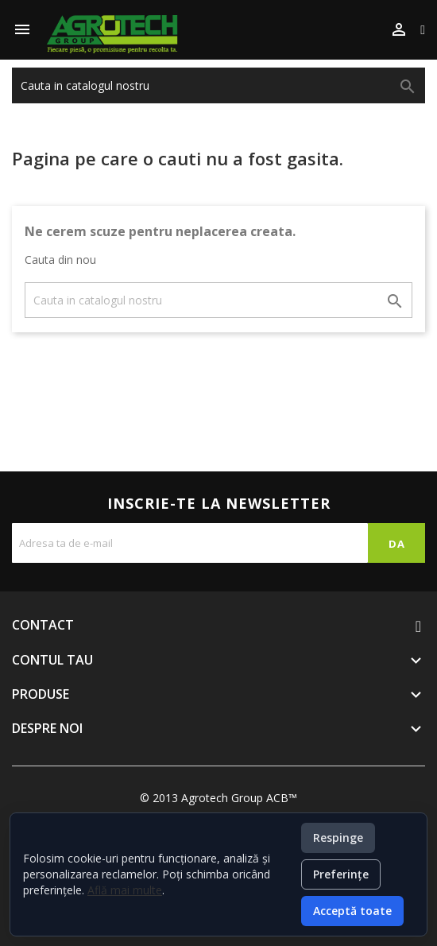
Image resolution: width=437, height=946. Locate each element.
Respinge (338, 837)
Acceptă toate (352, 910)
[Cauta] (218, 85)
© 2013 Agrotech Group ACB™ (218, 797)
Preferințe (341, 874)
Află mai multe (124, 890)
